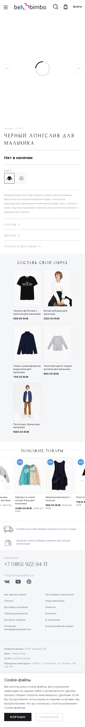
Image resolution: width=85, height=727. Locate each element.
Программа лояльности (59, 594)
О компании (52, 619)
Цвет (8, 170)
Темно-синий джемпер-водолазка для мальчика (27, 369)
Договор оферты (15, 619)
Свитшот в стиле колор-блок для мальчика (25, 500)
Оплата (8, 600)
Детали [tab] (10, 235)
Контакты (50, 613)
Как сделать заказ (15, 594)
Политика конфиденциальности (17, 628)
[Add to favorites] (36, 302)
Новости (50, 607)
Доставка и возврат (16, 607)
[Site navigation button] (6, 8)
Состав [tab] (10, 224)
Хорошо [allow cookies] (18, 717)
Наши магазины (54, 600)
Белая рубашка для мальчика (55, 312)
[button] (81, 480)
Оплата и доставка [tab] (20, 246)
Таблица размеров (15, 613)
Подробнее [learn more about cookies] (49, 717)
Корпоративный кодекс (59, 626)
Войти (75, 6)
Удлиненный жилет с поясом (58, 499)
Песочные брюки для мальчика (26, 426)
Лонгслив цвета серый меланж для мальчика (58, 367)
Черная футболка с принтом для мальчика (27, 312)
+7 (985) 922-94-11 (26, 564)
